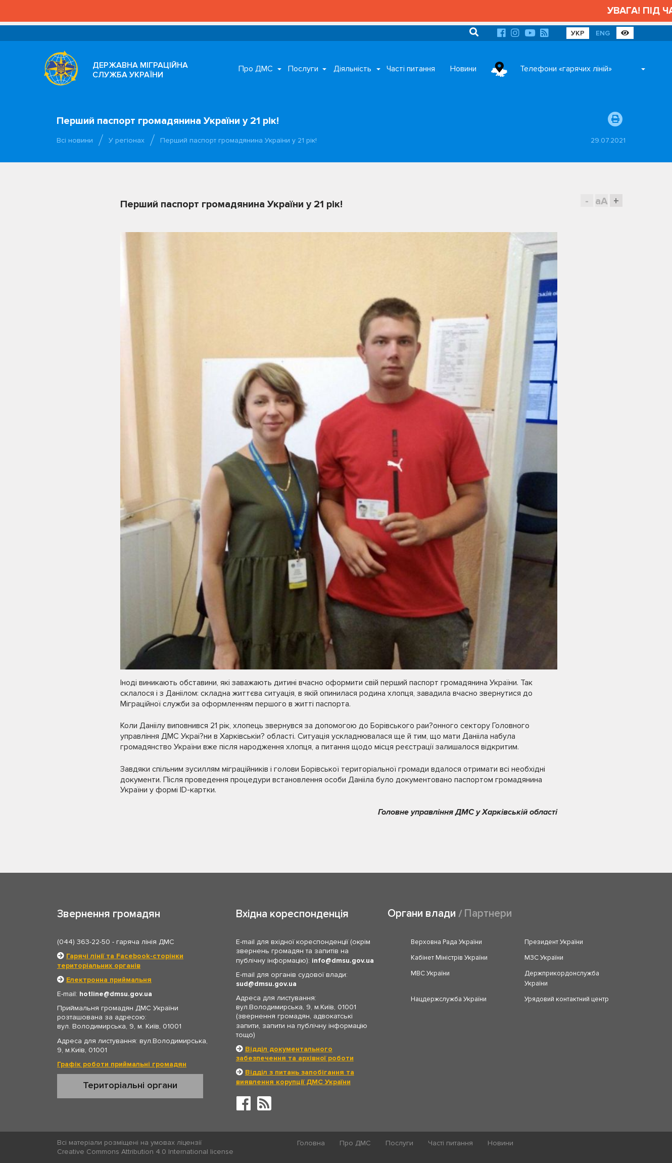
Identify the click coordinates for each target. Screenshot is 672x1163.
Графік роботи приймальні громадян (121, 1064)
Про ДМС (255, 69)
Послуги (303, 69)
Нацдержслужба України (449, 999)
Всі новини (75, 140)
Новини (463, 69)
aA (601, 201)
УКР (578, 33)
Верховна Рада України (446, 942)
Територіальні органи (130, 1085)
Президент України (553, 942)
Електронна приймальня (109, 979)
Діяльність (352, 69)
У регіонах (127, 140)
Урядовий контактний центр (566, 999)
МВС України (430, 973)
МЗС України (543, 958)
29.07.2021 (608, 140)
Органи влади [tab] (422, 913)
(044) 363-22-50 (83, 941)
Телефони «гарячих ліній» (566, 69)
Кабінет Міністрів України (449, 958)
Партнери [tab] (488, 913)
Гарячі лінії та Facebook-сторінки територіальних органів (120, 960)
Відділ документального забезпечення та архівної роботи (295, 1053)
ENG (603, 33)
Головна (311, 1143)
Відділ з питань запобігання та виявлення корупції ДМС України (295, 1077)
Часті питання (411, 69)
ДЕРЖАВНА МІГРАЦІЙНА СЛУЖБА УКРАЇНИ (140, 70)
